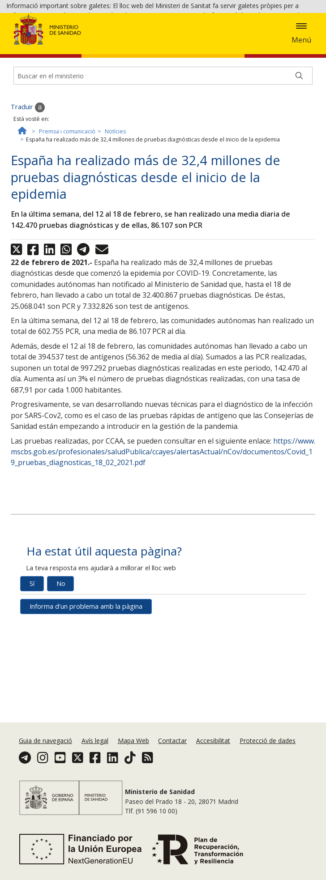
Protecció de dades (268, 740)
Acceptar (157, 40)
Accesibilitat (213, 740)
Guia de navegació (45, 740)
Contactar (172, 740)
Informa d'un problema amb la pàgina (86, 657)
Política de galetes (109, 39)
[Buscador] (163, 127)
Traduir (28, 158)
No (60, 634)
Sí (32, 634)
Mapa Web (133, 740)
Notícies (115, 182)
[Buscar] (299, 126)
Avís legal (95, 740)
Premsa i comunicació (67, 182)
